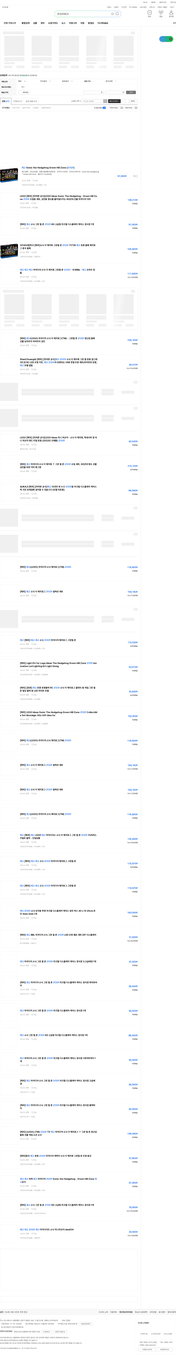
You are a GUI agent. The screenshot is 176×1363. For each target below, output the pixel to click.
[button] (149, 14)
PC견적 (124, 7)
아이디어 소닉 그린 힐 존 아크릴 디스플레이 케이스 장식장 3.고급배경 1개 (58, 961)
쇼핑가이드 (53, 23)
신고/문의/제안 (156, 1334)
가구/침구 (43, 81)
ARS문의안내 (164, 1350)
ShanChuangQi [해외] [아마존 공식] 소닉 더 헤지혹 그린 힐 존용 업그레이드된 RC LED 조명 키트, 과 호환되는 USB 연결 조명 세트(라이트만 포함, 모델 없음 (58, 362)
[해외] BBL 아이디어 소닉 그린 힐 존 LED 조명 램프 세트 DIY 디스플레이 (58, 935)
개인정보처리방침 (126, 1312)
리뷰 (82, 23)
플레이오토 (162, 2)
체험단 (165, 7)
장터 (43, 23)
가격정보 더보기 (128, 176)
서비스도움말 (168, 1334)
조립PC (116, 7)
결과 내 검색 (113, 101)
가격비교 (17, 101)
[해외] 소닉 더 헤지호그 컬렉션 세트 (41, 591)
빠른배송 (25, 92)
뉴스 (63, 23)
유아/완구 (65, 81)
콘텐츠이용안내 (60, 1332)
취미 (19, 81)
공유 (173, 23)
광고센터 (162, 1312)
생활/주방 (87, 81)
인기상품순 (6, 108)
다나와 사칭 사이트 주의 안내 (16, 1312)
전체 (5, 101)
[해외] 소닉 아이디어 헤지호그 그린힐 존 (48, 640)
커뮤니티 (152, 7)
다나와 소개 (103, 1312)
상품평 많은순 (46, 108)
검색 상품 (31, 101)
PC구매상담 (133, 7)
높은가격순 (26, 108)
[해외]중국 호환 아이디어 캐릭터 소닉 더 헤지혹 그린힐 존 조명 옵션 (55, 1156)
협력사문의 (172, 1312)
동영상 (91, 23)
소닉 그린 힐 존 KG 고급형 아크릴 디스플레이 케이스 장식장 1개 (54, 1035)
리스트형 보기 (123, 101)
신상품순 (36, 108)
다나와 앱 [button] (5, 7)
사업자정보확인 (85, 1324)
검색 (131, 92)
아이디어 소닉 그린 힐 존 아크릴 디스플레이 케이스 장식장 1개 (53, 1010)
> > (34, 185)
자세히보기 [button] (46, 1332)
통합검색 (26, 23)
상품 (35, 23)
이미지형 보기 (127, 101)
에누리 (145, 2)
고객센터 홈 (143, 1334)
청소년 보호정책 (141, 1312)
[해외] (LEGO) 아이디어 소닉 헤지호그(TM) (45, 567)
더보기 (173, 7)
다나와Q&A (103, 23)
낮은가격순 (16, 108)
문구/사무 (109, 81)
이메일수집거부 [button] (147, 1350)
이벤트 (159, 7)
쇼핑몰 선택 (76, 101)
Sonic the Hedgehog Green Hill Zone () (48, 167)
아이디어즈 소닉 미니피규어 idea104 (47, 1229)
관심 (36, 181)
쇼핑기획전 (143, 7)
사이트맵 (153, 1312)
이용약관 (113, 1312)
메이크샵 (173, 2)
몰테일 (153, 2)
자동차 (109, 7)
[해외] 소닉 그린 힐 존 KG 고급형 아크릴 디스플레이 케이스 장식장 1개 (57, 224)
